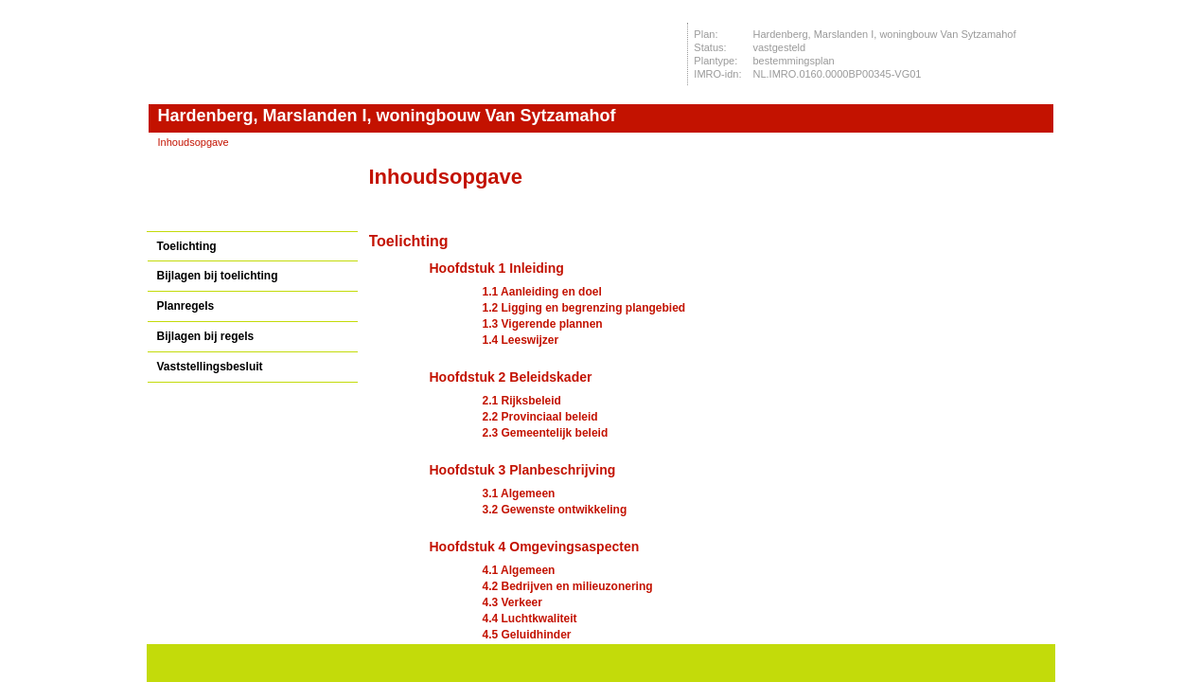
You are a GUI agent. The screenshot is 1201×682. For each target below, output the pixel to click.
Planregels (186, 306)
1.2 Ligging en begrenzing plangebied (584, 307)
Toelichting (187, 246)
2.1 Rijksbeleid (522, 400)
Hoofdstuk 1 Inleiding (497, 268)
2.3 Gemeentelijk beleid (546, 433)
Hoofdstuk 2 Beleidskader (511, 377)
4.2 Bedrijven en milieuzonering (568, 586)
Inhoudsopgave (193, 142)
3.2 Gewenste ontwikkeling (555, 509)
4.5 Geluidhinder (527, 634)
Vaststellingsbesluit (210, 366)
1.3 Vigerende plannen (543, 324)
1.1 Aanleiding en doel (542, 291)
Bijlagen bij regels (206, 336)
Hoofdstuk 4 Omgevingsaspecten (535, 546)
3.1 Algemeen (519, 493)
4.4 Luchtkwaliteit (530, 618)
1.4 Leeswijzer (521, 340)
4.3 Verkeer (512, 602)
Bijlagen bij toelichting (217, 275)
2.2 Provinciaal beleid (540, 416)
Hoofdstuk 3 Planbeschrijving (523, 469)
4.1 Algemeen (519, 570)
